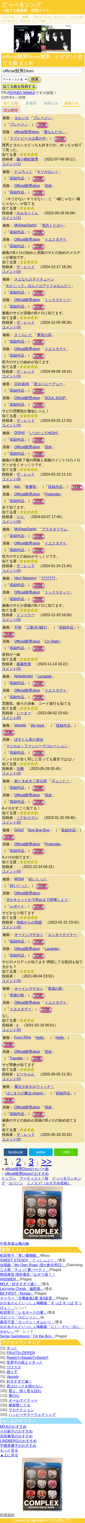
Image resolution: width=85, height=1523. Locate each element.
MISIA (19, 879)
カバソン (59, 17)
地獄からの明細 (29, 922)
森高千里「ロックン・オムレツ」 (27, 1322)
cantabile (44, 676)
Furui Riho (22, 1037)
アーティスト (42, 19)
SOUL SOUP (55, 398)
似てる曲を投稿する (19, 86)
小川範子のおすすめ (16, 1431)
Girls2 (19, 830)
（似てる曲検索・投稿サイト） (27, 10)
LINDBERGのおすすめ (18, 1441)
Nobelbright (23, 676)
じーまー (24, 713)
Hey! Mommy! (25, 578)
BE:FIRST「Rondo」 (17, 1293)
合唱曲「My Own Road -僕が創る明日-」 (33, 1265)
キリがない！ (48, 172)
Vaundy (20, 725)
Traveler (16, 1058)
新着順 (31, 103)
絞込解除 (11, 110)
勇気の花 (44, 335)
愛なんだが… (55, 132)
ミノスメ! (76, 17)
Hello (40, 1038)
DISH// (19, 433)
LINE (66, 1152)
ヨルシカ (21, 118)
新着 (25, 19)
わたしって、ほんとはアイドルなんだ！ (38, 286)
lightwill (37, 1520)
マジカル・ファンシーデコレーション (37, 746)
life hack (37, 725)
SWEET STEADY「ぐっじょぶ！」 (28, 1260)
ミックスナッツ (57, 300)
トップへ (8, 1178)
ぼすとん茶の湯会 (28, 739)
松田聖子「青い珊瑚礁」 (20, 1255)
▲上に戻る (9, 1455)
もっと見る (9, 1450)
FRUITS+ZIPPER (21, 1353)
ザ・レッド (26, 267)
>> (46, 1162)
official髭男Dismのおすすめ (27, 1174)
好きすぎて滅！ (19, 1381)
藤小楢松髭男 (27, 159)
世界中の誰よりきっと (25, 1362)
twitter (41, 1152)
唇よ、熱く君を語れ (25, 1391)
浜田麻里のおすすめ (16, 1436)
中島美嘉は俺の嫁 (14, 1243)
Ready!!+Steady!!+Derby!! (27, 1358)
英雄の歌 (55, 988)
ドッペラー (26, 615)
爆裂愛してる (19, 1405)
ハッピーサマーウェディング (32, 1415)
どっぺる (8, 19)
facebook (15, 1152)
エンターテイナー (62, 935)
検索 (35, 79)
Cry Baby (52, 641)
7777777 (48, 578)
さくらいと (23, 335)
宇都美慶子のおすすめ (18, 1446)
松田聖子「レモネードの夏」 (23, 1312)
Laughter (52, 949)
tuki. (17, 486)
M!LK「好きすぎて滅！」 (20, 1284)
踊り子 (12, 1372)
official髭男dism (26, 132)
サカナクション (21, 1410)
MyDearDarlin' (25, 225)
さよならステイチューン (34, 279)
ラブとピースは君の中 (28, 138)
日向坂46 (21, 384)
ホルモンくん (27, 213)
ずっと (12, 1348)
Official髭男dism (27, 186)
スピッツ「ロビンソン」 (20, 1317)
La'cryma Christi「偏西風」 (22, 1289)
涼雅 (20, 769)
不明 (18, 627)
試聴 (42, 125)
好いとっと (38, 879)
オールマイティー (23, 1400)
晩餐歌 (30, 487)
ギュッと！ (60, 781)
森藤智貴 (24, 664)
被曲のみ (51, 103)
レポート (17, 906)
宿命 (48, 186)
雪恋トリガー (52, 225)
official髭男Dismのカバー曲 (27, 1169)
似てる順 (11, 103)
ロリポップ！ (61, 1520)
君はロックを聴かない (25, 1386)
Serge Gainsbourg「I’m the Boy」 (27, 1336)
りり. (21, 517)
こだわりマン (27, 818)
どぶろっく (23, 172)
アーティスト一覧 (34, 1178)
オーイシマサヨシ (28, 935)
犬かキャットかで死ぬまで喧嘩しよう (37, 900)
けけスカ (14, 1367)
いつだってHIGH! (43, 433)
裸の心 (14, 1396)
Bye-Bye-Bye (38, 830)
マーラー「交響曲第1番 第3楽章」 (28, 1298)
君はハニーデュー (48, 384)
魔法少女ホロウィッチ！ (34, 1087)
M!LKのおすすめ (13, 1427)
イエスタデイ (55, 239)
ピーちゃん (26, 1074)
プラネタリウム (54, 529)
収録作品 (17, 178)
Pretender (53, 494)
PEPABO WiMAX (21, 93)
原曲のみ (71, 103)
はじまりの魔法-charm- (25, 1093)
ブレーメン (42, 118)
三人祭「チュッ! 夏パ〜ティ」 (24, 1270)
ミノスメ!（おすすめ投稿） (49, 1183)
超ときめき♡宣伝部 (30, 781)
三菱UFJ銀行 (36, 627)
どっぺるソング (21, 5)
